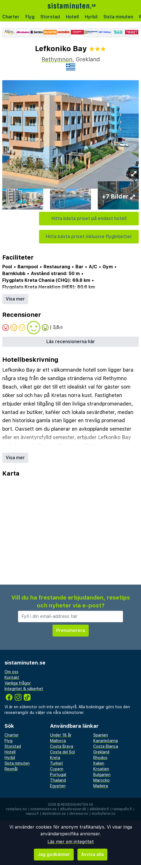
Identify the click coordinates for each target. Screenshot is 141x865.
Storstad (50, 16)
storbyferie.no (104, 814)
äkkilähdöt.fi (99, 809)
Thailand (58, 780)
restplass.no (16, 809)
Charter (10, 16)
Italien (98, 763)
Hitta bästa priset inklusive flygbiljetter (89, 236)
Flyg (29, 16)
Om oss (11, 672)
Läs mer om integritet (70, 841)
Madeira (100, 786)
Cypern (56, 769)
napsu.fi (32, 814)
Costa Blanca (105, 746)
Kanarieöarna (105, 740)
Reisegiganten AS (77, 805)
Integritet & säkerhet (24, 689)
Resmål (11, 769)
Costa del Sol (62, 752)
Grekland (101, 752)
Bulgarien (101, 774)
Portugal (58, 774)
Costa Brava (61, 746)
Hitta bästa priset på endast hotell (89, 218)
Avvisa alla (92, 854)
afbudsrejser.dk (73, 809)
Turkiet (56, 763)
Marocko (101, 780)
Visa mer (15, 299)
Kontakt (12, 677)
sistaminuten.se (43, 809)
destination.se (54, 814)
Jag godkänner (54, 854)
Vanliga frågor (18, 683)
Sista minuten (118, 16)
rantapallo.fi (122, 809)
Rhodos (100, 757)
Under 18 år (60, 735)
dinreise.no (78, 814)
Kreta (55, 757)
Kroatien (101, 769)
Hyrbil (91, 16)
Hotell (72, 16)
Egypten (58, 786)
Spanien (100, 735)
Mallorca (58, 740)
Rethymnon (57, 59)
